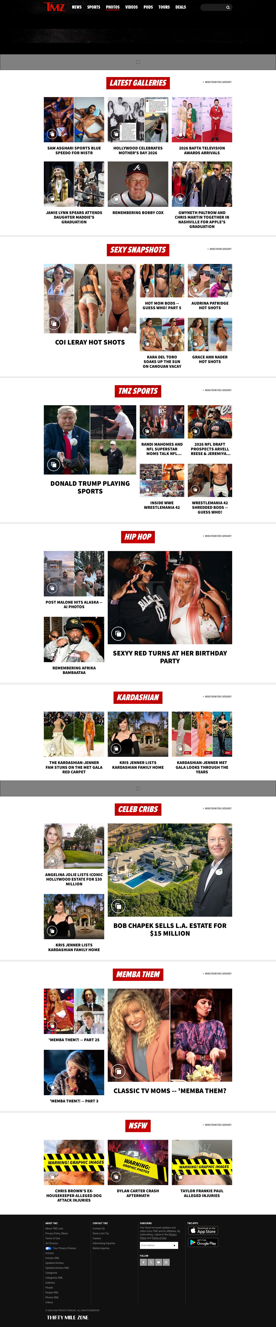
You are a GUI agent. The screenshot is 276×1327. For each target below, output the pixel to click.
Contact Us (99, 1228)
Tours (191, 36)
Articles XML (52, 1258)
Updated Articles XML (57, 1267)
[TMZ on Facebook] (46, 6)
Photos (109, 36)
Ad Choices (51, 1243)
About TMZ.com (54, 1228)
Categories (51, 1272)
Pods (165, 36)
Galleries (50, 1282)
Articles (49, 1253)
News (52, 36)
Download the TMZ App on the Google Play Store (203, 1242)
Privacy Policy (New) (56, 1233)
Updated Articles (54, 1263)
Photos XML (52, 1297)
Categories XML (54, 1277)
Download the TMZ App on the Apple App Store (203, 1230)
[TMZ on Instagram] (64, 6)
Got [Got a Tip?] (55, 21)
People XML (52, 1292)
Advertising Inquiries (104, 1243)
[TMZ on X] (51, 6)
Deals (217, 36)
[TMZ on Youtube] (57, 6)
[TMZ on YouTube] (158, 1262)
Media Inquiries (101, 1248)
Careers (97, 1238)
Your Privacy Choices (60, 1248)
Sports (79, 36)
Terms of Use (52, 1238)
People (49, 1287)
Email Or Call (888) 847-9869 (84, 22)
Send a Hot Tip (101, 1233)
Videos (139, 36)
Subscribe (174, 1245)
